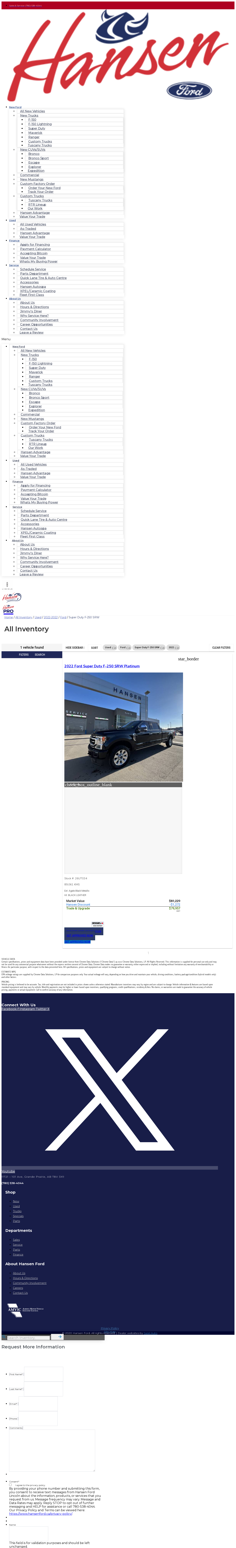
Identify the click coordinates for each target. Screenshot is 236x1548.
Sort (94, 647)
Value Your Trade (32, 216)
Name (12, 1497)
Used (12, 220)
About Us (15, 298)
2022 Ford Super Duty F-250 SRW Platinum (80, 671)
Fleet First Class (32, 295)
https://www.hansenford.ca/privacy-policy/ (40, 1486)
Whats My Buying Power (39, 261)
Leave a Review (31, 332)
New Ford (15, 107)
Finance (14, 240)
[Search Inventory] (28, 1310)
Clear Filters (221, 647)
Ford (63, 617)
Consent (14, 1454)
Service (14, 265)
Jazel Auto (150, 1305)
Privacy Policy (110, 1300)
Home (8, 617)
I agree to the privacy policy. (30, 1457)
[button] (63, 339)
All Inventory (23, 617)
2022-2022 (51, 617)
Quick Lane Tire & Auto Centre (43, 278)
